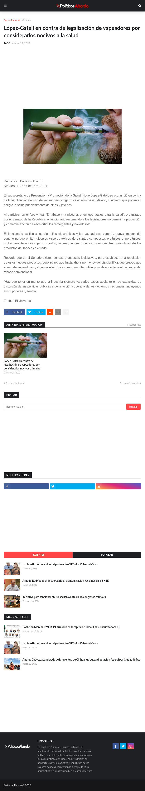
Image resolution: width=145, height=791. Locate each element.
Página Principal (12, 20)
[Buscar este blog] (65, 407)
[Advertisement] (72, 77)
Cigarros (26, 20)
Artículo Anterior (15, 383)
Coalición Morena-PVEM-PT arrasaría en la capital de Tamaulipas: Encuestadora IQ (70, 627)
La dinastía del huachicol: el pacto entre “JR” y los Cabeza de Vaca (60, 564)
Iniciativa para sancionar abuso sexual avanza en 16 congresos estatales (64, 597)
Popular (107, 554)
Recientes (38, 554)
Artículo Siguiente (129, 383)
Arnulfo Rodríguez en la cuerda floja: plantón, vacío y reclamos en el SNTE (65, 580)
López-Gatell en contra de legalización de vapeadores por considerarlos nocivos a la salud (22, 364)
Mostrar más (134, 324)
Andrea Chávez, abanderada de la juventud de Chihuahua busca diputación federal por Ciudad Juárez (81, 659)
